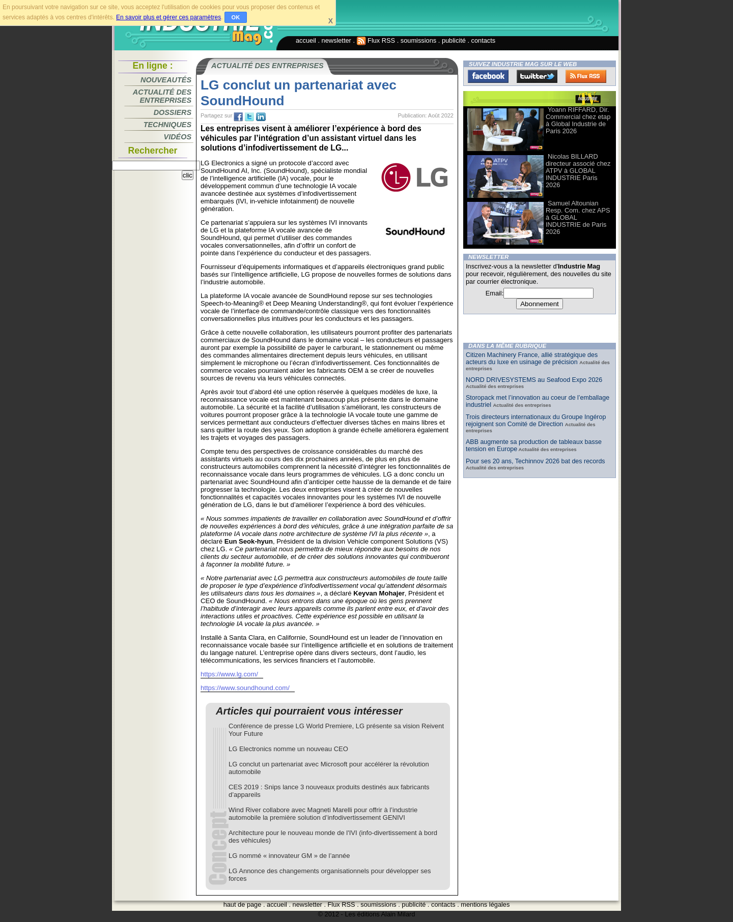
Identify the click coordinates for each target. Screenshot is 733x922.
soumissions (418, 40)
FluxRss (586, 76)
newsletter (336, 40)
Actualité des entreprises (162, 96)
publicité (454, 40)
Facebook (488, 76)
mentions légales (485, 904)
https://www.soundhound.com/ (245, 688)
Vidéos (177, 137)
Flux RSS (376, 40)
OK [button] (236, 17)
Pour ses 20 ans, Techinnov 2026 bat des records (535, 461)
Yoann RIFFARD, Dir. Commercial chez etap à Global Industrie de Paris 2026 (578, 120)
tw (249, 117)
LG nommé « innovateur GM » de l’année (289, 855)
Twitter (537, 76)
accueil (306, 40)
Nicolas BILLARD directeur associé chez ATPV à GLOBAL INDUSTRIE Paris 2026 (578, 171)
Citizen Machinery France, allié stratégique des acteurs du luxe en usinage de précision (532, 358)
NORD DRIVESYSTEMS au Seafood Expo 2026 (534, 379)
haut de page (242, 904)
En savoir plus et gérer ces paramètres (168, 17)
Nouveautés (165, 80)
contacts (483, 40)
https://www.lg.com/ (229, 674)
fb (238, 117)
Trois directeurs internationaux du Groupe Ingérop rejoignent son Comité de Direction (536, 420)
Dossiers (172, 112)
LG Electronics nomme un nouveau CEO (288, 749)
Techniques (167, 125)
